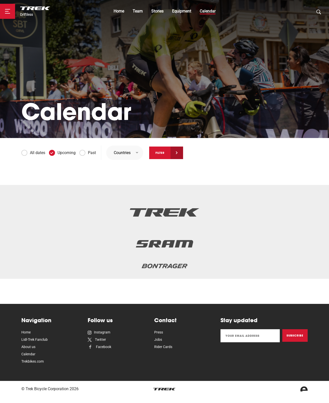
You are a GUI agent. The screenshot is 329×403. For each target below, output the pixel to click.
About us (28, 347)
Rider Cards (163, 347)
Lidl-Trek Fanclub (34, 340)
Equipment (181, 11)
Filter (159, 153)
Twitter (97, 340)
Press (158, 332)
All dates (37, 152)
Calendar (207, 11)
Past (92, 152)
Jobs (158, 340)
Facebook (99, 347)
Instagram (99, 332)
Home (119, 11)
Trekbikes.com (32, 361)
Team (138, 11)
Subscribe (295, 335)
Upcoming (67, 152)
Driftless (26, 15)
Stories (157, 11)
